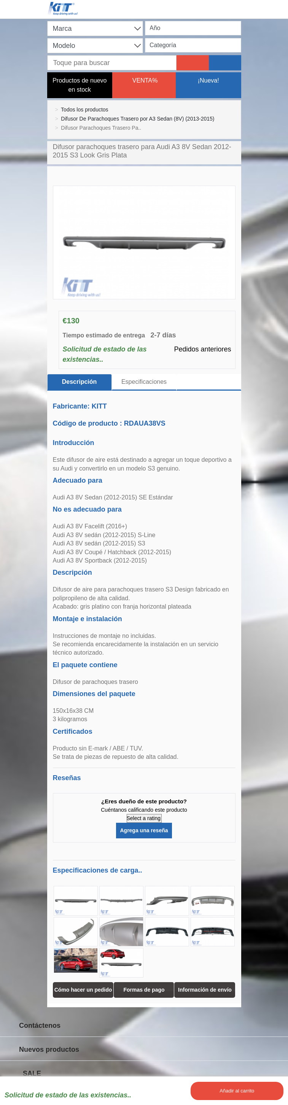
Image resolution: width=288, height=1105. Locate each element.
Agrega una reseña (144, 830)
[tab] (209, 382)
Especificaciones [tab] (144, 381)
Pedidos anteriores (202, 349)
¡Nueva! (208, 80)
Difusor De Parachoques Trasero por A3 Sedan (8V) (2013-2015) (137, 119)
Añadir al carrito (237, 1091)
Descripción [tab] (79, 381)
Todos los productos (84, 110)
